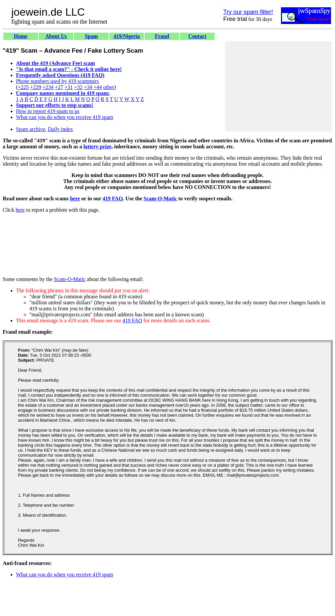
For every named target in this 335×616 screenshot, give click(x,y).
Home (21, 36)
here (75, 198)
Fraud (162, 36)
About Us (56, 36)
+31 (68, 87)
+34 (88, 87)
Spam (91, 36)
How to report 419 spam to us (47, 111)
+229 (35, 87)
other (108, 87)
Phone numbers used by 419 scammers (57, 81)
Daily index (60, 129)
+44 (98, 87)
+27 (59, 87)
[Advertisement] (278, 86)
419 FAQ (113, 198)
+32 (78, 87)
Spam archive (30, 129)
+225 (23, 87)
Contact (197, 36)
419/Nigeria (126, 36)
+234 (47, 87)
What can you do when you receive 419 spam (64, 117)
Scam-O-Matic (160, 198)
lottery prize (97, 146)
